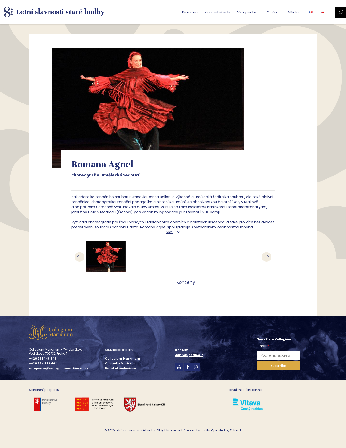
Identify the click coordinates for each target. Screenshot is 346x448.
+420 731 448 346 (42, 359)
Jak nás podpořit (189, 355)
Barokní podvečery (120, 368)
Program (190, 12)
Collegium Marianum (122, 359)
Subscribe (278, 365)
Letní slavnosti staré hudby (135, 430)
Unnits (205, 430)
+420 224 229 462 (43, 363)
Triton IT (235, 430)
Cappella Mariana (120, 363)
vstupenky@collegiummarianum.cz (58, 368)
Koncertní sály (217, 12)
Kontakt (182, 350)
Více (169, 232)
